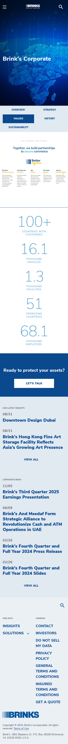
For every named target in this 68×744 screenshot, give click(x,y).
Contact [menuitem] (44, 626)
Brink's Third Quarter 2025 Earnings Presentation (31, 494)
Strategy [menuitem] (49, 110)
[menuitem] (61, 7)
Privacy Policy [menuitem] (44, 656)
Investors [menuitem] (46, 633)
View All (31, 459)
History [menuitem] (49, 119)
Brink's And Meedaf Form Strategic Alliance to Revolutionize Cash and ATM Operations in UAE (32, 522)
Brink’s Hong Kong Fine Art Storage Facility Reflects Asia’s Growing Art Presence (33, 442)
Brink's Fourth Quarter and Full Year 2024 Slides (31, 571)
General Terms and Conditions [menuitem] (47, 671)
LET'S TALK (34, 383)
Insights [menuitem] (11, 626)
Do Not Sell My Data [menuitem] (48, 643)
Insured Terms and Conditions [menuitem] (47, 689)
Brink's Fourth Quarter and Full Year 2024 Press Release (32, 549)
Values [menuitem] (18, 119)
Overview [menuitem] (18, 110)
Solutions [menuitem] (13, 633)
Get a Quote (48, 702)
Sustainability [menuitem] (18, 127)
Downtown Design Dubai (29, 420)
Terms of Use (21, 728)
